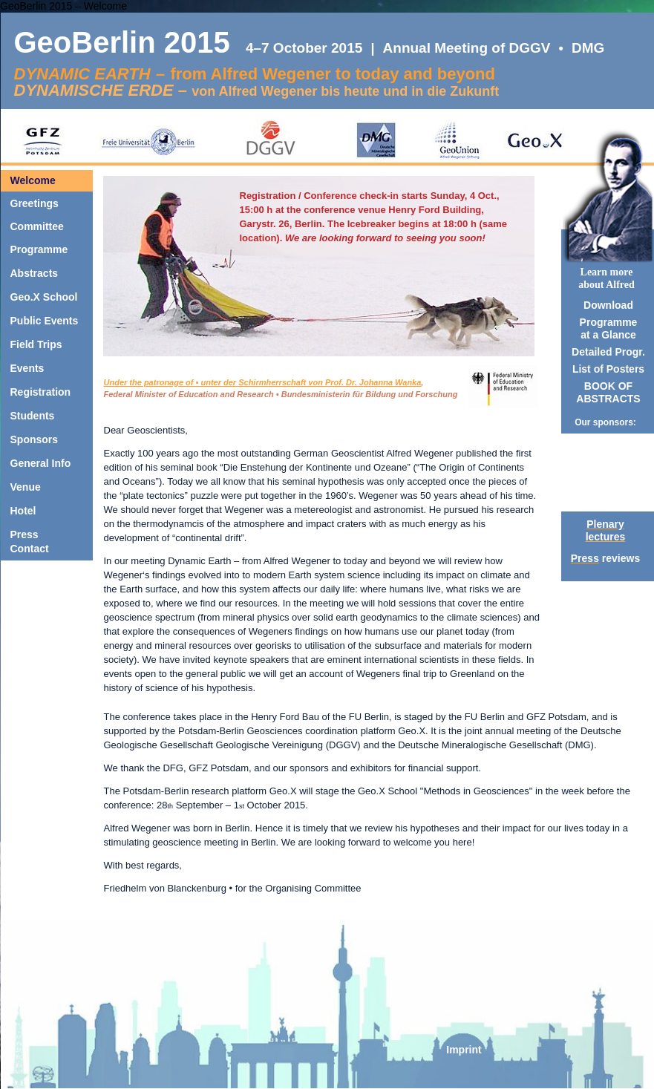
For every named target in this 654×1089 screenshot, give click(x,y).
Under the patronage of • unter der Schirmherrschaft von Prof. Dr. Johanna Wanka (263, 382)
